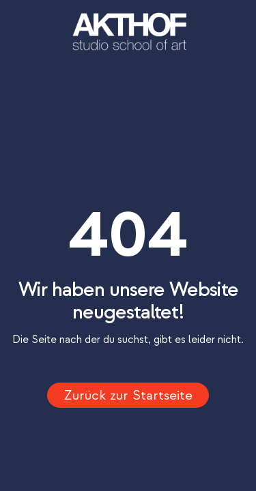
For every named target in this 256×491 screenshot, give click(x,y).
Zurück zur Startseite (128, 395)
